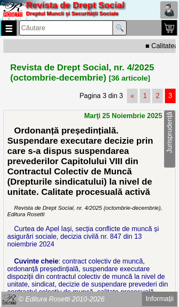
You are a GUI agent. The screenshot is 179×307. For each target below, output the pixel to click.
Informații (159, 298)
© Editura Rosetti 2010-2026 (61, 299)
